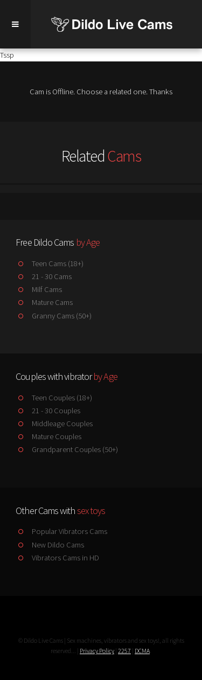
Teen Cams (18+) (49, 263)
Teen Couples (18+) (54, 398)
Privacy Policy (97, 651)
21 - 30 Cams (43, 276)
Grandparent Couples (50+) (66, 449)
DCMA (142, 651)
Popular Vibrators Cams (61, 531)
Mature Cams (44, 302)
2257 (124, 651)
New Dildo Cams (49, 545)
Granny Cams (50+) (53, 316)
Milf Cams (38, 289)
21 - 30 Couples (48, 410)
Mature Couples (48, 436)
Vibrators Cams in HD (57, 558)
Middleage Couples (54, 423)
